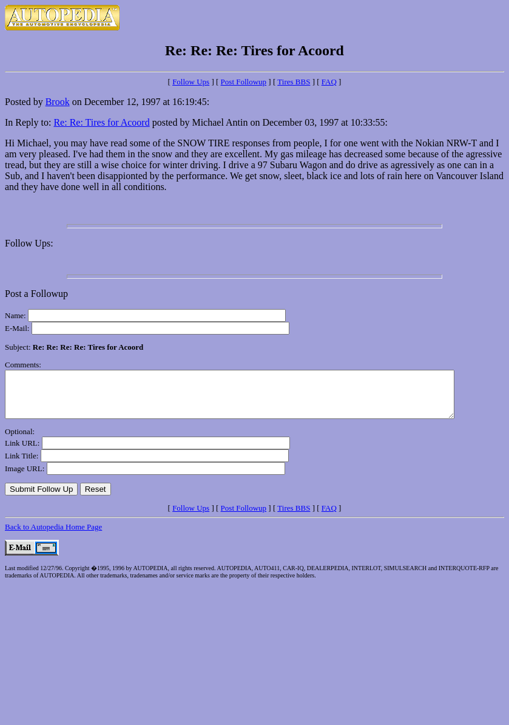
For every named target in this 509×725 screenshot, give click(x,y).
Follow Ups (190, 81)
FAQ (329, 81)
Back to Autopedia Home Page (53, 535)
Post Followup (244, 81)
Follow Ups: (29, 243)
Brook (58, 102)
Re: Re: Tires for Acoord (101, 122)
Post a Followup (36, 293)
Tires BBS (293, 81)
